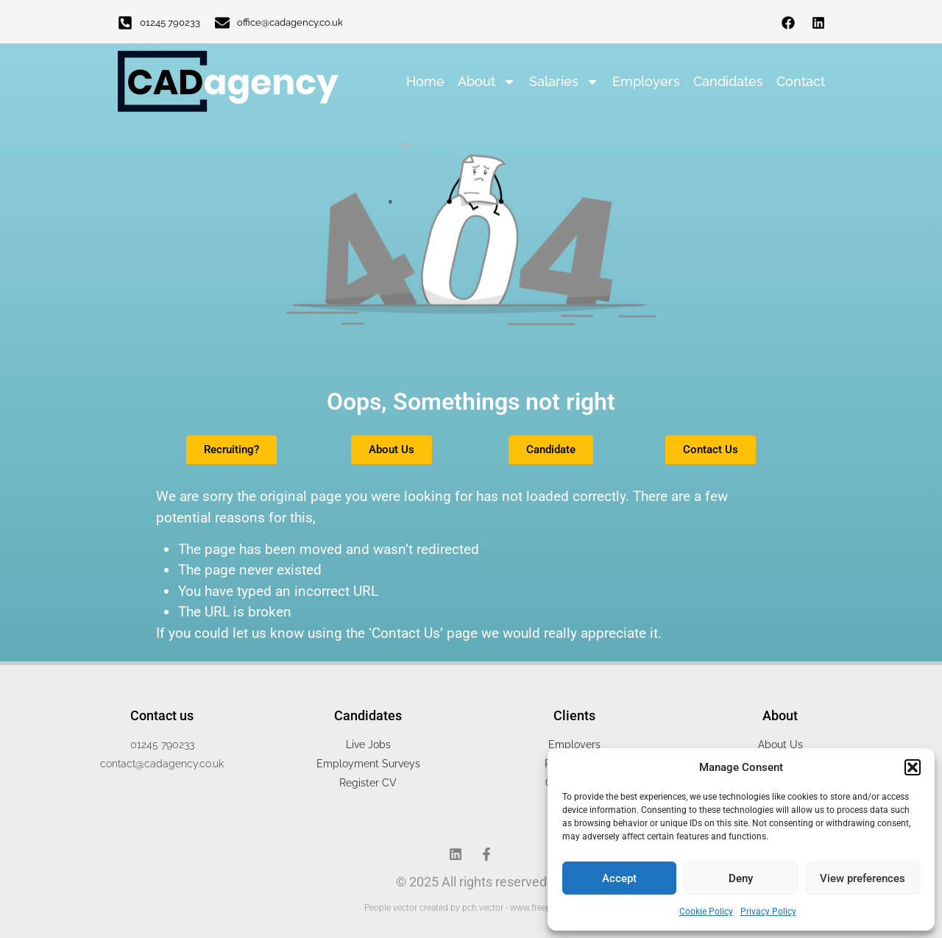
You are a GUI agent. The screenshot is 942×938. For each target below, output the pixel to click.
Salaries (564, 82)
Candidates (728, 81)
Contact (800, 81)
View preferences (862, 878)
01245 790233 (170, 22)
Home (425, 81)
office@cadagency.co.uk (290, 22)
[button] (912, 767)
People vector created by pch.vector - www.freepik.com (471, 908)
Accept (619, 878)
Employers (646, 81)
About (487, 82)
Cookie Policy (706, 911)
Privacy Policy (768, 911)
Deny (741, 878)
